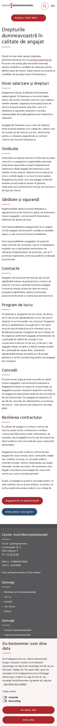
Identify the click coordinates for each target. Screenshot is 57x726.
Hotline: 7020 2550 (26, 17)
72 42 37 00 (12, 554)
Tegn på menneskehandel (17, 634)
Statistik (13, 697)
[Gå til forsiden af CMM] (16, 6)
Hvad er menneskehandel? (17, 630)
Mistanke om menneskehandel (20, 591)
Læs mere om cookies (15, 684)
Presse (7, 611)
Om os (7, 596)
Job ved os (9, 606)
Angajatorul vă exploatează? (22, 500)
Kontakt (8, 601)
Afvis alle (28, 719)
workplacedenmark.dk (40, 59)
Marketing (15, 700)
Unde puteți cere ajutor (19, 511)
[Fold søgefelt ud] (44, 6)
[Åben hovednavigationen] (54, 6)
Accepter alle (28, 710)
